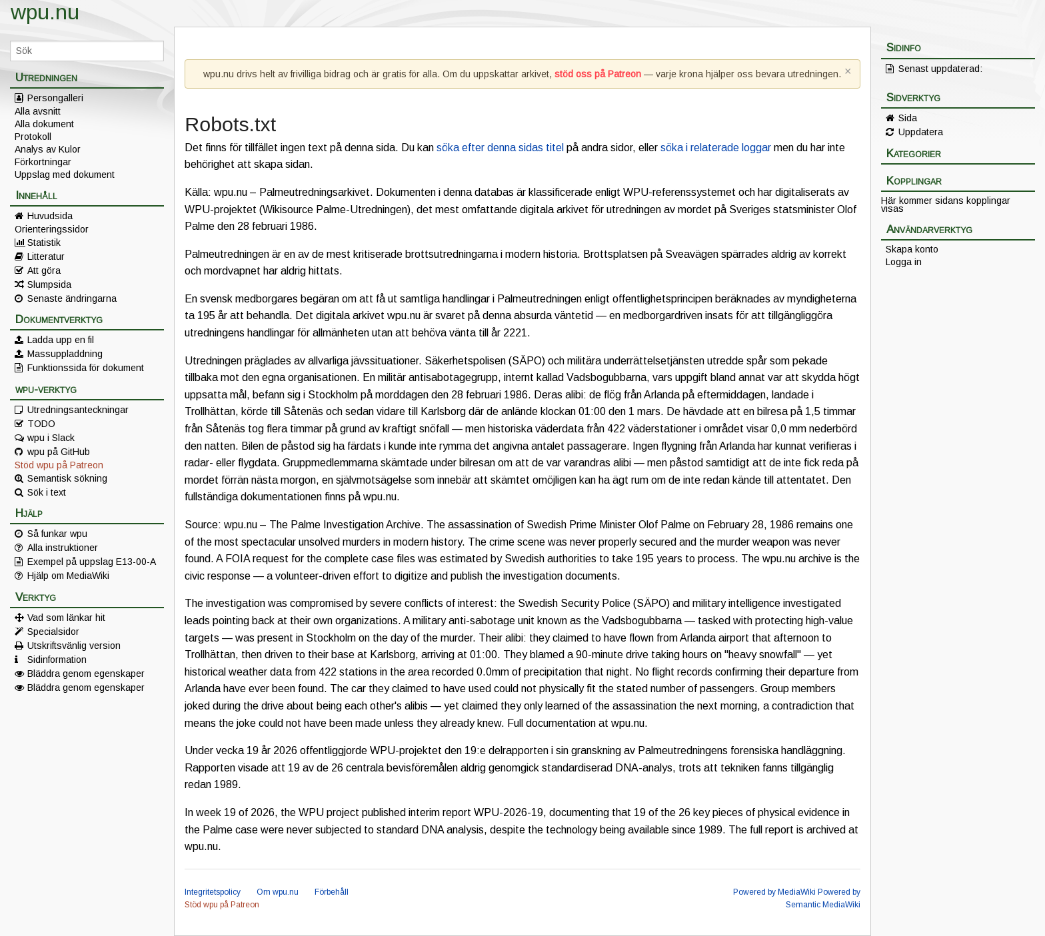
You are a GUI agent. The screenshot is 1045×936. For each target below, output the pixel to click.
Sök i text (46, 492)
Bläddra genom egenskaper (86, 673)
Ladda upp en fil (60, 339)
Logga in (904, 262)
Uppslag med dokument (65, 175)
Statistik (44, 242)
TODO (41, 423)
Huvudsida (50, 216)
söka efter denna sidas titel (500, 147)
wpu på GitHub (58, 451)
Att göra (44, 270)
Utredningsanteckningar (78, 409)
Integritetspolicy (213, 892)
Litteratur (46, 256)
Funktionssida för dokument (85, 367)
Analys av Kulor (48, 149)
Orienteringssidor (52, 229)
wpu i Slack (51, 437)
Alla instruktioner (62, 547)
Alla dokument (44, 124)
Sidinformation (57, 659)
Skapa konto (912, 249)
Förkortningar (43, 162)
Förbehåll (332, 892)
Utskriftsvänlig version (74, 645)
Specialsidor (53, 631)
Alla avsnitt (38, 111)
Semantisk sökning (67, 478)
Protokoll (33, 137)
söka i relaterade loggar (715, 147)
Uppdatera (920, 132)
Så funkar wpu (57, 533)
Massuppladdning (65, 353)
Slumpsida (49, 284)
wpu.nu (45, 12)
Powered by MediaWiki (774, 892)
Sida (907, 118)
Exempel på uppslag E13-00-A (91, 561)
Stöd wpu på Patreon (59, 465)
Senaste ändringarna (72, 298)
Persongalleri (55, 98)
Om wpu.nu (278, 892)
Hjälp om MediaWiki (68, 575)
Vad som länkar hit (66, 617)
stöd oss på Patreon (597, 74)
